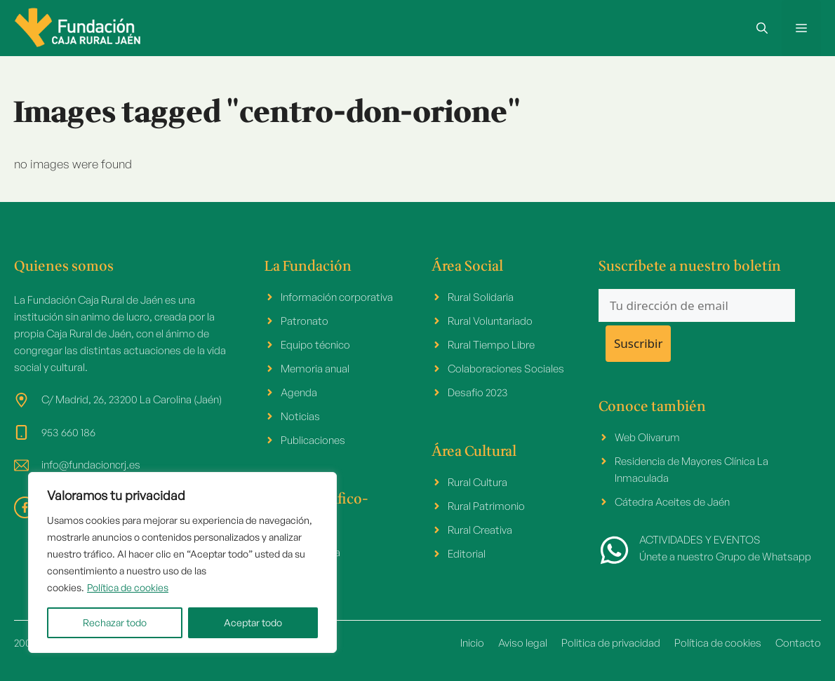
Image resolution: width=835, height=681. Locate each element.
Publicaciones (313, 440)
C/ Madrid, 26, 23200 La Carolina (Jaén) (131, 399)
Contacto (798, 642)
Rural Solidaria (481, 297)
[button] (762, 28)
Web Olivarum (647, 437)
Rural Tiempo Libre (491, 344)
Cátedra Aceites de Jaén (672, 501)
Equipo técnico (315, 344)
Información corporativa (337, 297)
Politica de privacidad (610, 642)
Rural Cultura (477, 482)
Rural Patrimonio (486, 506)
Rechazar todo (115, 622)
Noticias (300, 416)
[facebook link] (25, 507)
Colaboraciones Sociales (506, 368)
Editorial (467, 553)
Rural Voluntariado (490, 321)
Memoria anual (315, 368)
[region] (182, 562)
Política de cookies (127, 587)
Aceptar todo (253, 622)
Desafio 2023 (478, 392)
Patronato (304, 321)
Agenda (299, 392)
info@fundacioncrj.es (90, 464)
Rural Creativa (480, 530)
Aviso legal (522, 642)
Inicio (472, 642)
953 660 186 (68, 432)
